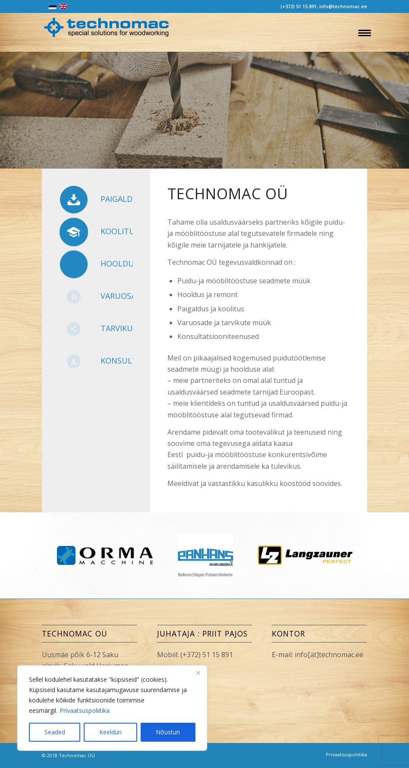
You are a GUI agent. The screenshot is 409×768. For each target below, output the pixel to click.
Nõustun (168, 732)
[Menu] (362, 32)
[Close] (198, 673)
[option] (305, 555)
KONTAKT (141, 163)
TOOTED (72, 163)
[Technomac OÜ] (106, 34)
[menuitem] (362, 32)
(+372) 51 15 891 (298, 6)
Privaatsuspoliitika (85, 710)
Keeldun (110, 732)
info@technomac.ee (343, 6)
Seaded (54, 732)
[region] (112, 708)
